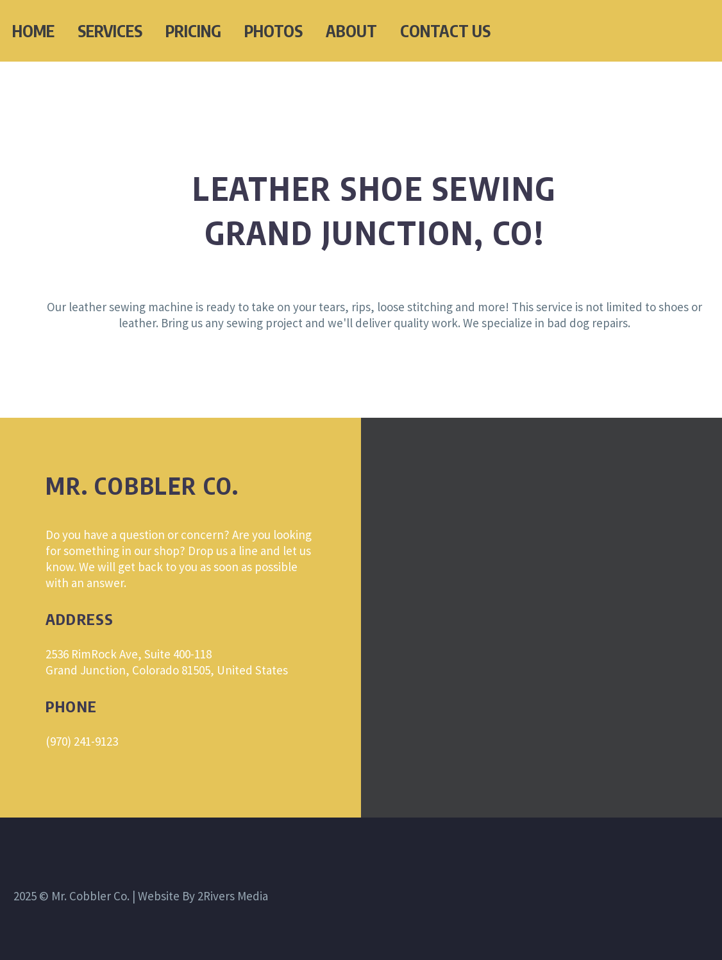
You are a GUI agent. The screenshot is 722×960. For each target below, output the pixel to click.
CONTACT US (445, 30)
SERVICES (110, 31)
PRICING (193, 30)
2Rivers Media (232, 896)
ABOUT (351, 30)
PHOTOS (273, 30)
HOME (33, 30)
